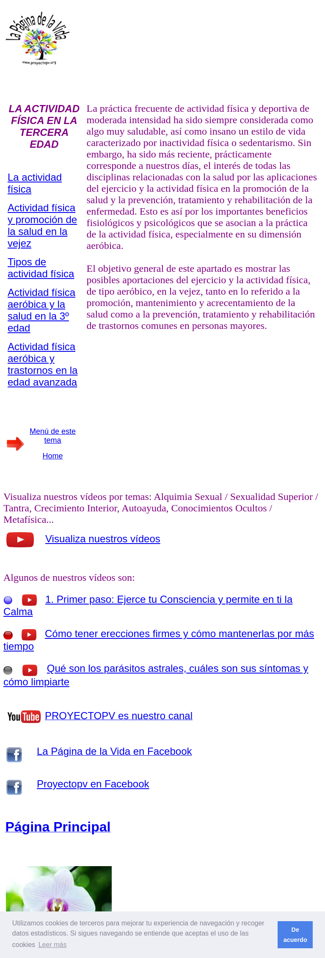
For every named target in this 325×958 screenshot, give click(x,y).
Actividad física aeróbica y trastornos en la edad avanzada (42, 364)
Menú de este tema (53, 435)
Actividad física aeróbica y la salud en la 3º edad (41, 310)
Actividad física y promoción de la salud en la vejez (42, 225)
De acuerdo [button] (295, 934)
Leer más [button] (53, 944)
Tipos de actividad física (41, 267)
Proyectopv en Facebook (93, 784)
